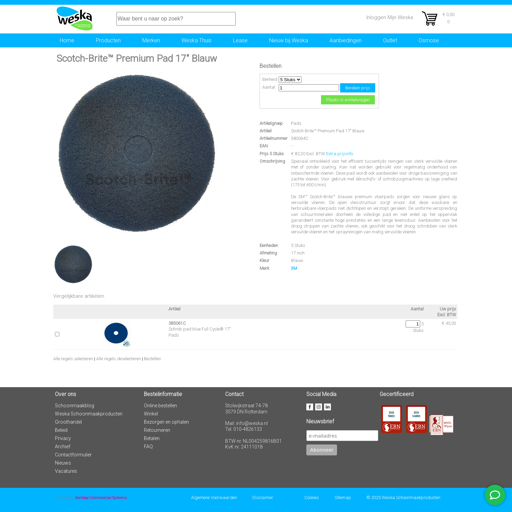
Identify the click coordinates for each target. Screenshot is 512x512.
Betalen (152, 438)
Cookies (311, 497)
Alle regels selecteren (73, 358)
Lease (240, 40)
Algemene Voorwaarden (214, 497)
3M (294, 268)
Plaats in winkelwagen (348, 99)
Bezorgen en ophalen (166, 422)
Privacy (63, 438)
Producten (108, 40)
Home (67, 40)
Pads (296, 123)
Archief (62, 446)
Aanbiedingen (346, 40)
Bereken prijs (357, 87)
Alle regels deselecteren (118, 358)
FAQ (148, 446)
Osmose (429, 40)
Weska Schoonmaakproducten (88, 413)
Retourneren (157, 430)
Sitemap (343, 497)
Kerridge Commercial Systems (101, 497)
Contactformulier (73, 454)
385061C (177, 323)
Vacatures (66, 471)
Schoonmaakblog (74, 405)
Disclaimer (262, 497)
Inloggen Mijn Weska (389, 17)
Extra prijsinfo (339, 153)
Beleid (61, 430)
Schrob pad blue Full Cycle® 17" (200, 329)
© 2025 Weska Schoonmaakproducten (403, 497)
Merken (151, 40)
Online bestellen (160, 405)
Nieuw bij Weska (288, 40)
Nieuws (63, 463)
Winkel (151, 413)
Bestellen (152, 358)
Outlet (390, 40)
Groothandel (68, 422)
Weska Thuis (196, 40)
